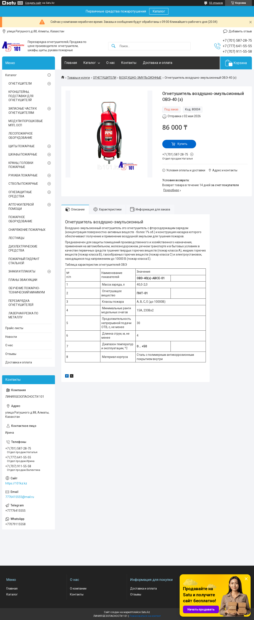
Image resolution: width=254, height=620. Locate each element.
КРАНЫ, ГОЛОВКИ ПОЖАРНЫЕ (20, 165)
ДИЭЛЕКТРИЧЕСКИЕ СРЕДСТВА (22, 248)
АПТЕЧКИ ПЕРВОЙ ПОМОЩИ (21, 206)
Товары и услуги (78, 77)
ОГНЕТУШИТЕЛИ (104, 77)
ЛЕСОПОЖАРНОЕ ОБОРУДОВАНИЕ (20, 135)
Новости (11, 336)
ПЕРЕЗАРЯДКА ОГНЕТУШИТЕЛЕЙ (20, 303)
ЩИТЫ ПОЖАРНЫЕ (21, 146)
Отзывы (10, 354)
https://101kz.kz (16, 483)
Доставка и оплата (157, 63)
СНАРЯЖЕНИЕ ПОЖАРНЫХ (26, 229)
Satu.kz (145, 612)
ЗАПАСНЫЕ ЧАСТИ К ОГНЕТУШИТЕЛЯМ (22, 110)
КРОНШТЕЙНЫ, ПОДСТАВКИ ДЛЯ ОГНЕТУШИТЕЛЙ (20, 96)
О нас (110, 63)
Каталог (159, 11)
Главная (70, 63)
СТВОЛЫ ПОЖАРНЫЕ (23, 183)
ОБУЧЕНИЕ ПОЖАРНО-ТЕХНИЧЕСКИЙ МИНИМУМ (26, 290)
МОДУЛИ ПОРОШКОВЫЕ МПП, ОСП (25, 123)
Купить (182, 144)
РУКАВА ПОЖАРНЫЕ (23, 175)
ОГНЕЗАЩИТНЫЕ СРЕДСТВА (20, 194)
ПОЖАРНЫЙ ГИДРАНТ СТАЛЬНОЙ (24, 261)
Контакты (129, 63)
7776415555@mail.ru (19, 497)
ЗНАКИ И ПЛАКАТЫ (21, 271)
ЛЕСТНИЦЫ (16, 238)
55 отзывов (216, 2)
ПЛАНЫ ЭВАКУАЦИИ (22, 280)
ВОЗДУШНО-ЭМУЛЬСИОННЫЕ (140, 77)
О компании (78, 588)
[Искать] (113, 46)
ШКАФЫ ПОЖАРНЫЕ (22, 154)
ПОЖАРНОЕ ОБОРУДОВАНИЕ (20, 219)
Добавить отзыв (240, 31)
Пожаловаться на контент (145, 616)
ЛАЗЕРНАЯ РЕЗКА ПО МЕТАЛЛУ (23, 315)
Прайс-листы (14, 328)
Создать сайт (33, 2)
